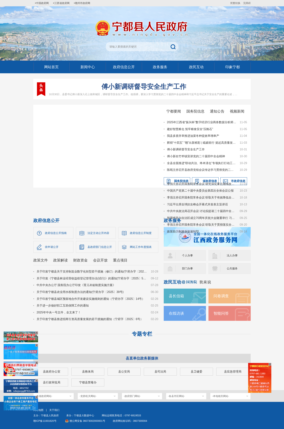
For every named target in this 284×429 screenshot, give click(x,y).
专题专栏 (142, 334)
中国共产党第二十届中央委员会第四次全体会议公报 (200, 190)
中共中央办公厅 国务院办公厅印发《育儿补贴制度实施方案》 (76, 285)
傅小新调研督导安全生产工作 (143, 86)
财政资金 (80, 261)
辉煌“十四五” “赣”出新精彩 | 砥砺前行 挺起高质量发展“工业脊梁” (201, 142)
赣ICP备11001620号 (45, 420)
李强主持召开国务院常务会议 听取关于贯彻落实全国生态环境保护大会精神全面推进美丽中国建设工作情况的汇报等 (201, 224)
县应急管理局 (232, 371)
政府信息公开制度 (141, 232)
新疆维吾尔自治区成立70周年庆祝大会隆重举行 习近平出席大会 (201, 217)
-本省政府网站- (43, 396)
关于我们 (54, 410)
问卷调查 (221, 296)
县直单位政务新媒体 (142, 358)
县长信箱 (177, 296)
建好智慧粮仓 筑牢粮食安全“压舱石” (190, 129)
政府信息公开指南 (56, 232)
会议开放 (100, 261)
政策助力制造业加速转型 (183, 231)
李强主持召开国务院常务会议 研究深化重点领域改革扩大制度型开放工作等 (201, 183)
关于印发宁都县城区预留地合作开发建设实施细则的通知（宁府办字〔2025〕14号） (91, 299)
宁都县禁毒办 (88, 382)
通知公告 (217, 111)
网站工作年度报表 (141, 247)
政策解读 (60, 261)
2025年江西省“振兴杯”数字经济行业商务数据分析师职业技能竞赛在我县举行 (201, 122)
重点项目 (120, 261)
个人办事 (188, 255)
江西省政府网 (63, 3)
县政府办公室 (51, 371)
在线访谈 (177, 313)
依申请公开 (52, 247)
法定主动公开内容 (99, 232)
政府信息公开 (46, 220)
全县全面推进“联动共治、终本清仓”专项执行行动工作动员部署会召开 (201, 163)
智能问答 (221, 313)
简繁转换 (235, 3)
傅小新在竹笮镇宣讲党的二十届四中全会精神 (196, 156)
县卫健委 (196, 371)
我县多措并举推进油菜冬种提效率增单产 (193, 135)
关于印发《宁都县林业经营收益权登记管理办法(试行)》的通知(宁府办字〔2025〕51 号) (92, 279)
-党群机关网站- (88, 396)
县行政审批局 (51, 382)
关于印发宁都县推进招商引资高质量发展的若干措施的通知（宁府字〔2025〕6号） (90, 319)
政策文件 (40, 261)
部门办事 (188, 268)
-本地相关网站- (220, 396)
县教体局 (88, 371)
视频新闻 (237, 111)
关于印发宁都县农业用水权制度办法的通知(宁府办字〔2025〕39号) (80, 292)
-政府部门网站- (132, 396)
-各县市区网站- (176, 396)
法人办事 (232, 255)
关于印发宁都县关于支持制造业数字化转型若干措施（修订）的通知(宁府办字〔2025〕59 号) (92, 272)
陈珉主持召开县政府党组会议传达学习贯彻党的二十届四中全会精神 (201, 169)
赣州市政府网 (85, 3)
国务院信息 (195, 111)
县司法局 (160, 371)
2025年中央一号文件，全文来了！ (59, 313)
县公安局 (124, 371)
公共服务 (232, 268)
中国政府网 (43, 3)
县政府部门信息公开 (100, 247)
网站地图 (38, 410)
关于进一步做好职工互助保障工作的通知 (63, 306)
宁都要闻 (173, 111)
